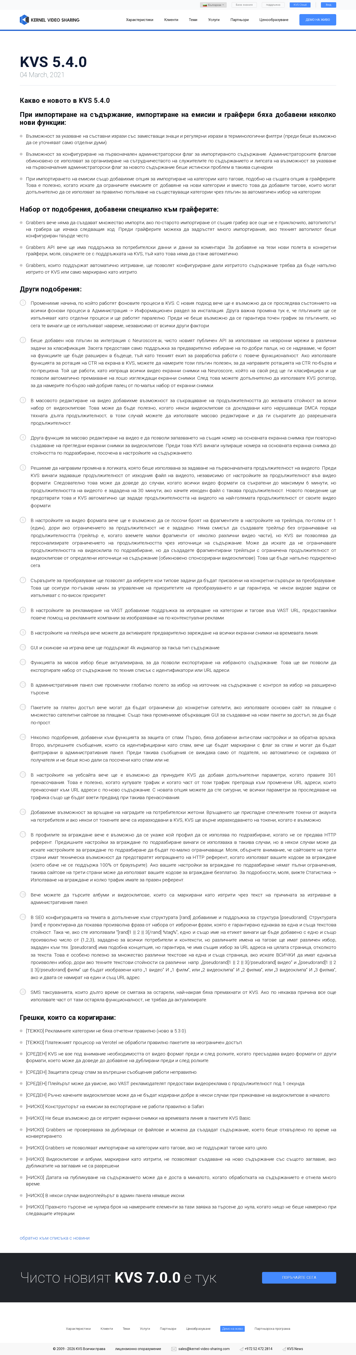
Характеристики (78, 1329)
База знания (244, 4)
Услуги (145, 1329)
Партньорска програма (272, 1329)
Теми (126, 1329)
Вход (328, 4)
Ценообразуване (198, 1329)
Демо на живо (318, 20)
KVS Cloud (300, 4)
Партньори (168, 1329)
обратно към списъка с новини (54, 1238)
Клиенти (107, 1329)
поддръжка (273, 4)
